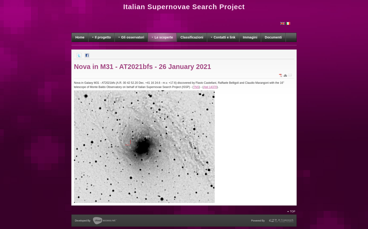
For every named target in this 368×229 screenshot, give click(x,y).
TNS (196, 87)
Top (292, 211)
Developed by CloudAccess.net (96, 221)
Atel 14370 (210, 87)
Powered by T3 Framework (272, 221)
